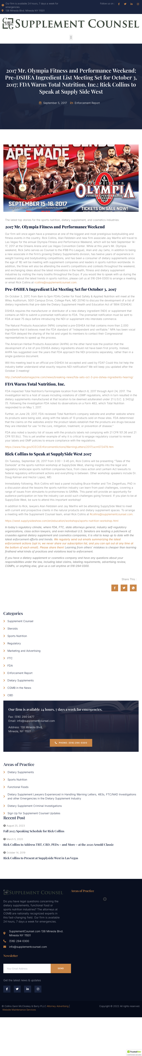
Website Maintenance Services (19, 1009)
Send (61, 968)
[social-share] (114, 588)
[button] (71, 37)
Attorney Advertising (57, 1006)
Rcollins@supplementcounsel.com (111, 514)
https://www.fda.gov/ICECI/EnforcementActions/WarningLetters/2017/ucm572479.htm (59, 447)
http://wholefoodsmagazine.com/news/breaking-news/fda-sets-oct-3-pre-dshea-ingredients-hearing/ (69, 377)
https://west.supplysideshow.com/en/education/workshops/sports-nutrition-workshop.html (61, 520)
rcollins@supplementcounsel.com (55, 282)
